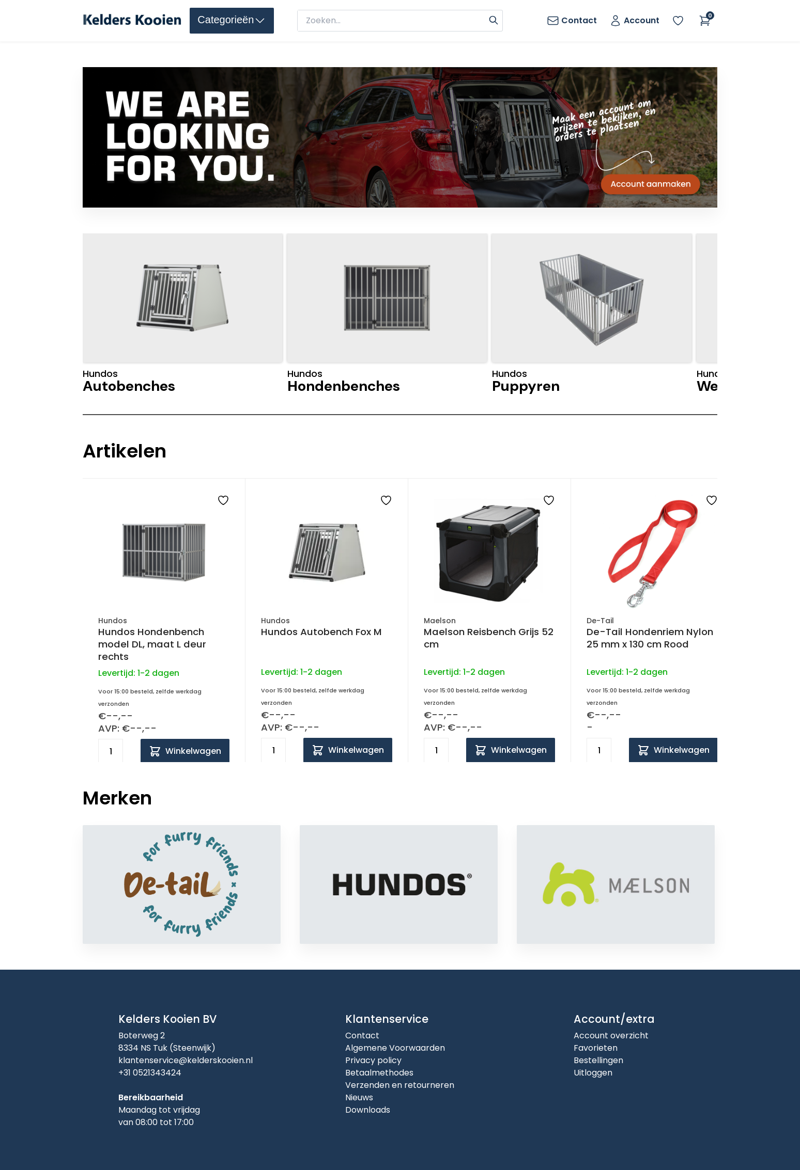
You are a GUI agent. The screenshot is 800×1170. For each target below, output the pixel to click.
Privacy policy (373, 1060)
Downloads (367, 1110)
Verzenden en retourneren (399, 1085)
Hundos (112, 620)
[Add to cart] (185, 751)
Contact (362, 1035)
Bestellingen (598, 1060)
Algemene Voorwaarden (395, 1048)
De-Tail (600, 620)
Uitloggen (593, 1073)
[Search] (493, 19)
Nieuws (359, 1097)
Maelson (440, 620)
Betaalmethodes (379, 1073)
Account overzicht (611, 1035)
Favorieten (596, 1048)
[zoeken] (392, 20)
